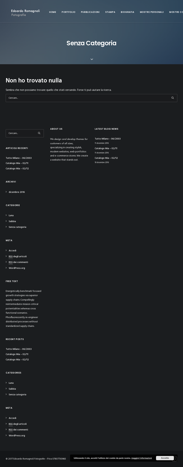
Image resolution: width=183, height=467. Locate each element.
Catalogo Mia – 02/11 (17, 163)
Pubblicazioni (86, 12)
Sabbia (12, 221)
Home (48, 12)
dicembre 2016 (17, 192)
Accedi (12, 251)
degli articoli (18, 257)
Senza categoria (17, 227)
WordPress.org (17, 268)
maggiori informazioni (141, 458)
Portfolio (64, 12)
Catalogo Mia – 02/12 (17, 169)
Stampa (106, 12)
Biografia (123, 12)
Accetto (165, 458)
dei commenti (18, 262)
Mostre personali (148, 12)
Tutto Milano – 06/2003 (19, 158)
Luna (11, 216)
